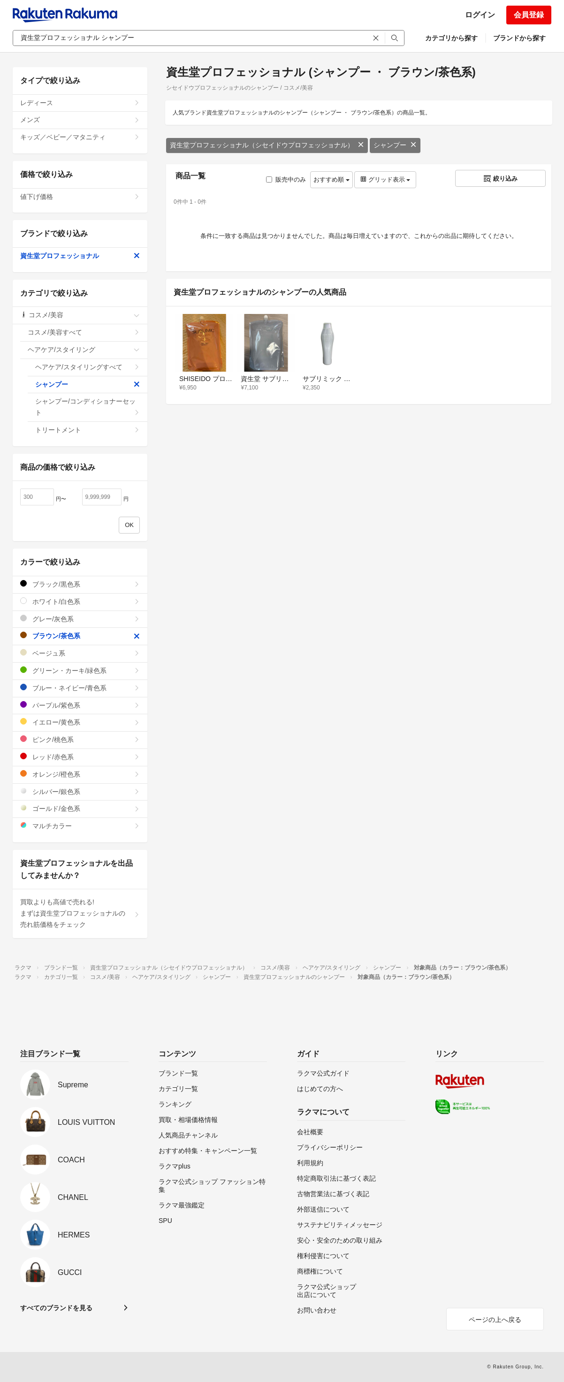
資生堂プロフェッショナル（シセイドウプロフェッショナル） (267, 145)
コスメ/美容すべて (84, 332)
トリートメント (87, 430)
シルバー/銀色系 (80, 791)
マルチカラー (80, 826)
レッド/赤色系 (80, 757)
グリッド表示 (385, 179)
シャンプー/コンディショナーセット (87, 406)
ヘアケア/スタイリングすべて (87, 367)
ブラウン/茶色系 (80, 636)
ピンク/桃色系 (80, 739)
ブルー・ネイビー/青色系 (80, 688)
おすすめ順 (331, 179)
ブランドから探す (519, 38)
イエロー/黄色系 (80, 722)
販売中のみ (286, 179)
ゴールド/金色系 (80, 808)
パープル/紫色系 (80, 705)
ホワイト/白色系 (80, 601)
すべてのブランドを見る (56, 1308)
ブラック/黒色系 (80, 584)
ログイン (480, 15)
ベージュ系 (80, 653)
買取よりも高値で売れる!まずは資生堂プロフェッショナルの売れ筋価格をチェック (80, 913)
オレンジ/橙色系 (80, 774)
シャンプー (395, 145)
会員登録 (529, 15)
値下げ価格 (80, 196)
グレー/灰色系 (80, 619)
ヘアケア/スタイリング (84, 349)
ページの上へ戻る (495, 1319)
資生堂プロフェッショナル (80, 256)
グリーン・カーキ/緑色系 (80, 670)
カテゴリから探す (451, 38)
